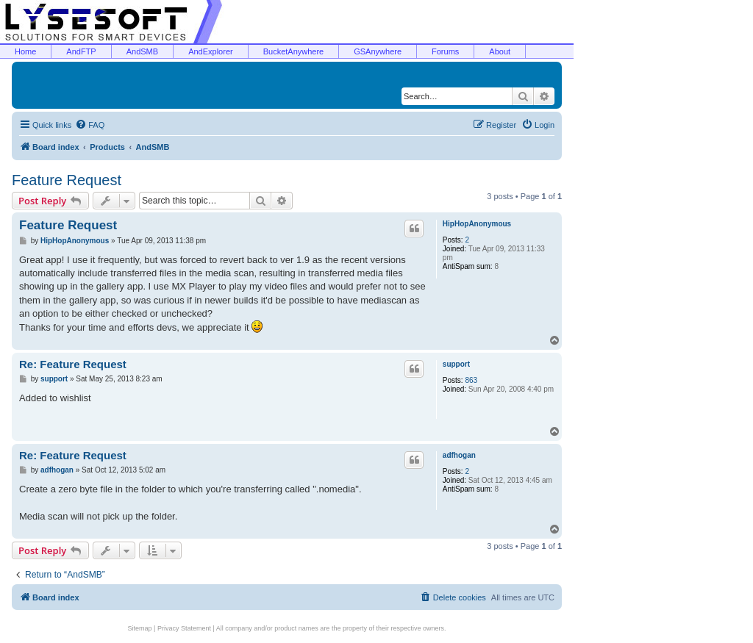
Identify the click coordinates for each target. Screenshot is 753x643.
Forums (445, 51)
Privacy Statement (184, 628)
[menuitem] (89, 125)
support (456, 364)
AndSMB (142, 51)
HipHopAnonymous (477, 224)
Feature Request (66, 180)
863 (471, 380)
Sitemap (140, 628)
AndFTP (81, 51)
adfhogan (459, 455)
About (499, 51)
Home (25, 51)
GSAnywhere (378, 51)
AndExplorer (210, 51)
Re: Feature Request (72, 364)
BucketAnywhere (293, 51)
